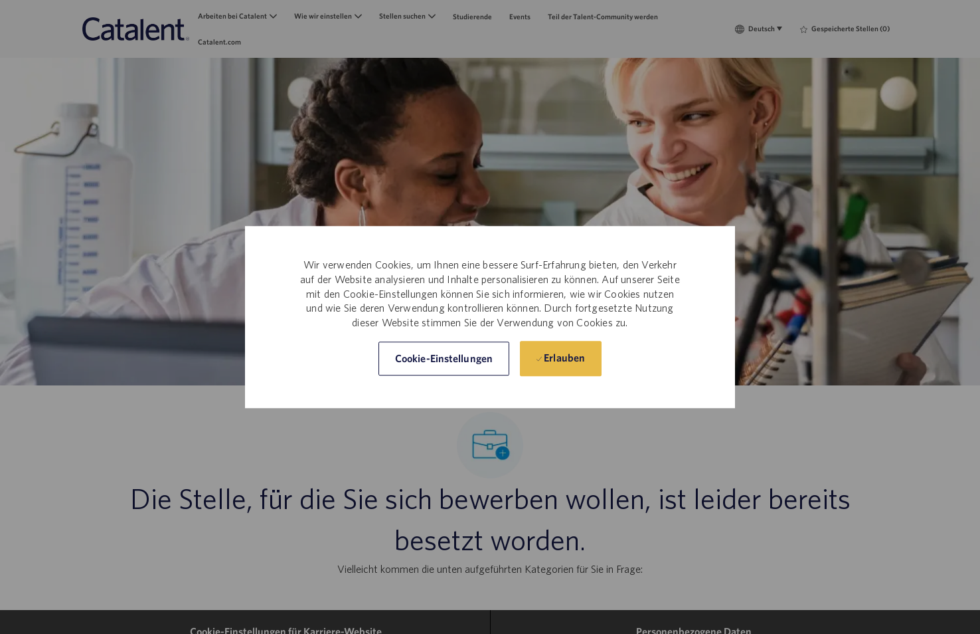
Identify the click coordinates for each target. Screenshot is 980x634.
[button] (443, 358)
